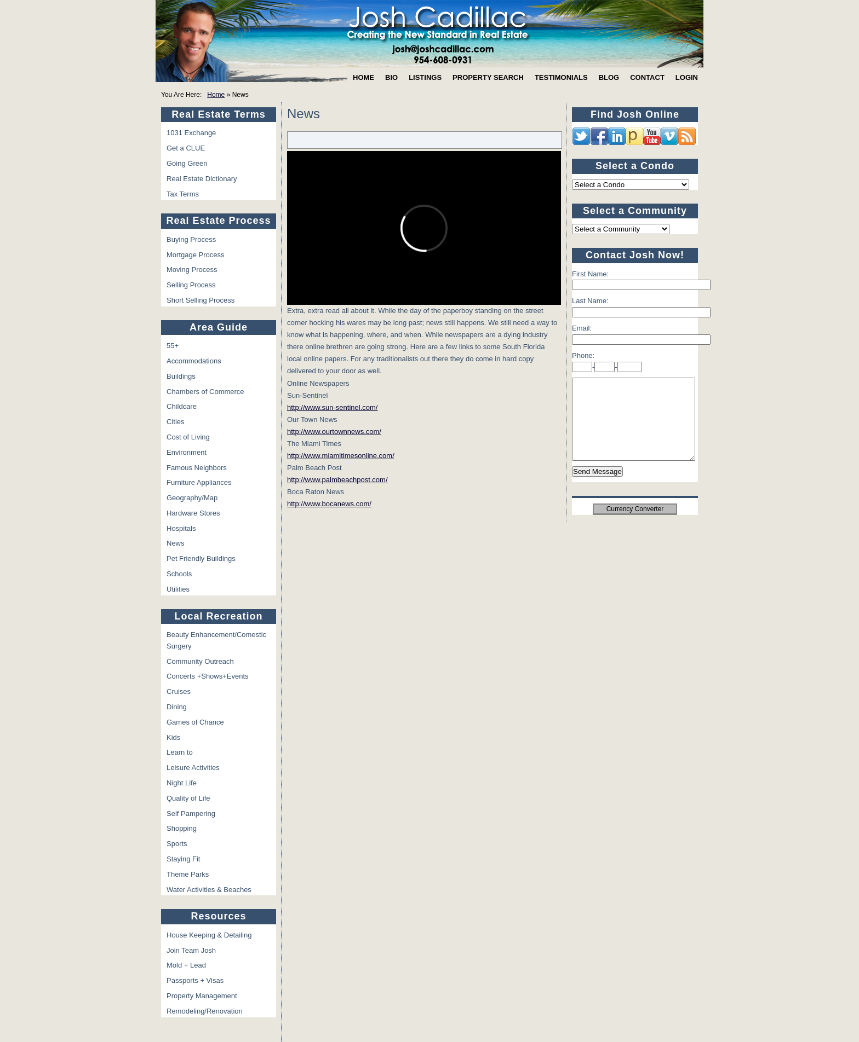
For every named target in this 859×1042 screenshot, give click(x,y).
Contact (647, 77)
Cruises (179, 691)
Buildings (181, 376)
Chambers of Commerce (205, 391)
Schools (179, 574)
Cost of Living (188, 437)
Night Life (182, 783)
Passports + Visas (195, 980)
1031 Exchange (191, 133)
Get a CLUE (186, 148)
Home (363, 77)
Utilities (178, 589)
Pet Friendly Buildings (201, 558)
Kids (173, 737)
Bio (391, 77)
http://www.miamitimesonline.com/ (340, 455)
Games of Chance (195, 722)
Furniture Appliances (199, 482)
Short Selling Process (200, 300)
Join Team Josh (191, 950)
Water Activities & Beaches (209, 889)
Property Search (488, 77)
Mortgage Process (196, 255)
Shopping (182, 828)
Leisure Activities (193, 767)
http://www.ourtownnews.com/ (334, 431)
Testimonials (561, 77)
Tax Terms (183, 194)
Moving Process (192, 269)
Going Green (187, 163)
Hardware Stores (193, 513)
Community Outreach (200, 661)
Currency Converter (635, 525)
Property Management (202, 996)
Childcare (182, 406)
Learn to (180, 752)
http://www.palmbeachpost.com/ (337, 480)
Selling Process (191, 285)
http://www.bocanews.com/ (329, 504)
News (176, 543)
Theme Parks (188, 874)
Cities (176, 422)
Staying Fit (183, 859)
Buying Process (191, 239)
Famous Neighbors (197, 468)
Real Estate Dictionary (202, 179)
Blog (609, 77)
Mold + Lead (186, 965)
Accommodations (194, 361)
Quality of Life (188, 798)
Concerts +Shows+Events (208, 676)
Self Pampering (191, 813)
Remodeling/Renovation (205, 1011)
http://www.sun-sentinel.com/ (332, 407)
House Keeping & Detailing (209, 935)
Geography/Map (192, 498)
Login (686, 77)
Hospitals (181, 528)
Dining (177, 707)
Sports (177, 844)
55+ (173, 345)
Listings (425, 77)
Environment (187, 452)
